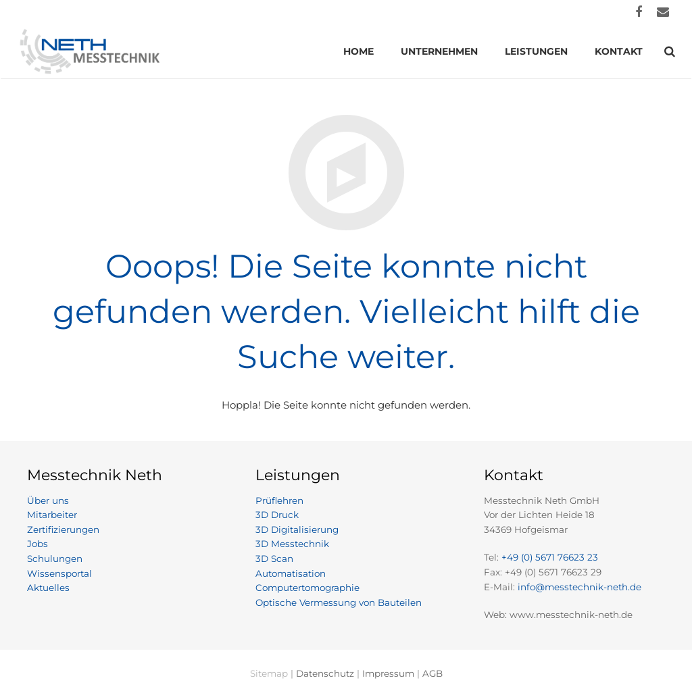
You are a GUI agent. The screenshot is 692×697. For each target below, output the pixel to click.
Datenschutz (325, 673)
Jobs (37, 543)
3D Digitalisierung (297, 529)
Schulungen (54, 558)
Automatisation (290, 573)
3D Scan (274, 558)
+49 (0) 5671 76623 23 (549, 557)
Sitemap (269, 673)
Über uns (48, 500)
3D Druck (277, 514)
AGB (432, 673)
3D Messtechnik (292, 543)
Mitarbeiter (52, 514)
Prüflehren (279, 500)
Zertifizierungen (63, 529)
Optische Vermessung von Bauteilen (338, 602)
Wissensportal (59, 573)
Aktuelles (48, 587)
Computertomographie (307, 587)
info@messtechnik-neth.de (579, 587)
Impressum (388, 673)
